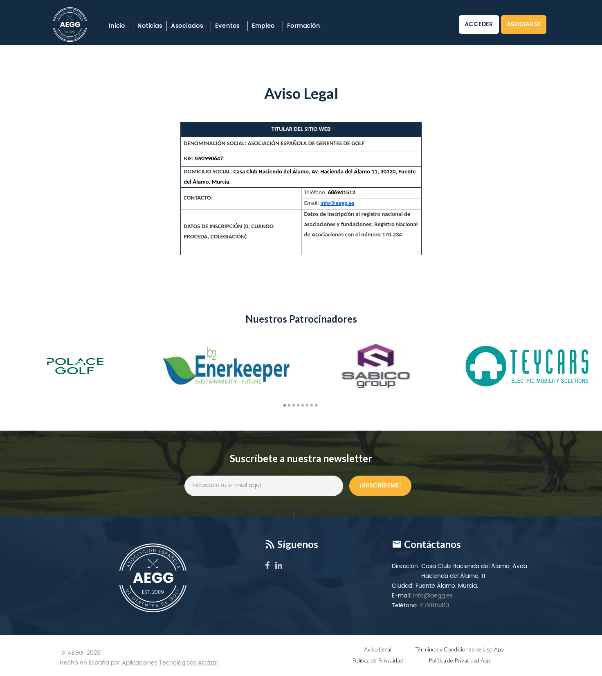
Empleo (263, 26)
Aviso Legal (377, 649)
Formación (303, 26)
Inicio (117, 26)
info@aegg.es (433, 595)
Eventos (227, 26)
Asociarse (524, 24)
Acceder (479, 24)
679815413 (434, 605)
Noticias (149, 26)
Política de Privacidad (377, 660)
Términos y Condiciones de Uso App (459, 649)
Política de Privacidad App (459, 660)
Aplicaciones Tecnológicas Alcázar (170, 662)
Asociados (187, 26)
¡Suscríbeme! (380, 485)
